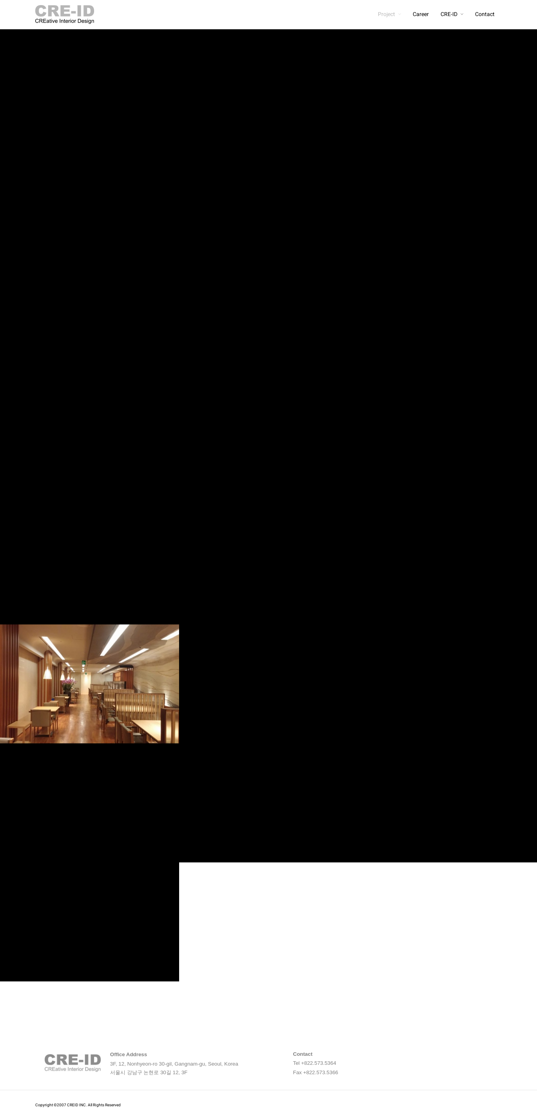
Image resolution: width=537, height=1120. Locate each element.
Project (386, 14)
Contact (485, 14)
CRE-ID (449, 14)
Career (421, 14)
